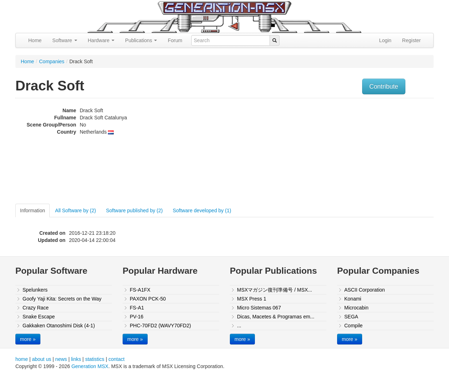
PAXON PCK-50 (148, 299)
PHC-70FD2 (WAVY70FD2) (160, 325)
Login (385, 40)
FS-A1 (137, 308)
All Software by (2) (75, 210)
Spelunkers (35, 290)
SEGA (351, 316)
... (239, 325)
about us (41, 359)
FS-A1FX (140, 290)
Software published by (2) (134, 210)
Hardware (101, 40)
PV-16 (136, 316)
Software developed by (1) (202, 210)
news (61, 359)
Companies (51, 61)
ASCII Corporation (364, 290)
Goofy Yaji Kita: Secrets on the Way (62, 299)
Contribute (383, 86)
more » (28, 339)
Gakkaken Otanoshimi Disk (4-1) (59, 325)
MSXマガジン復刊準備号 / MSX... (274, 290)
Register (411, 40)
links (76, 359)
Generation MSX (90, 366)
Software (64, 40)
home (21, 359)
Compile (353, 325)
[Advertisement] (361, 152)
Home (34, 40)
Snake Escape (39, 316)
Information (32, 210)
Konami (352, 299)
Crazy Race (36, 308)
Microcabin (356, 308)
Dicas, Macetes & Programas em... (275, 316)
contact (116, 359)
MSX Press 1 (251, 299)
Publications (141, 40)
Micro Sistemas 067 (259, 308)
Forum (175, 40)
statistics (94, 359)
